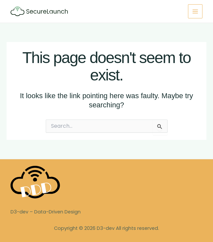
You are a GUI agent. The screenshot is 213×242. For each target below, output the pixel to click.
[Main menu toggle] (195, 11)
